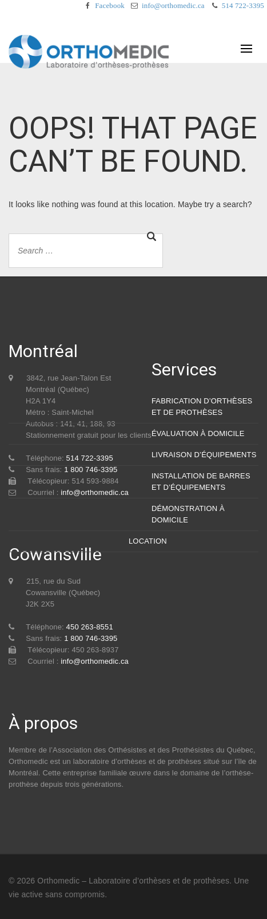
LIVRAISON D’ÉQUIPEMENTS (204, 454)
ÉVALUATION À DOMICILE (198, 433)
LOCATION (148, 541)
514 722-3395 (243, 5)
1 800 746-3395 (90, 638)
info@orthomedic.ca (173, 5)
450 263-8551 (89, 627)
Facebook (110, 5)
